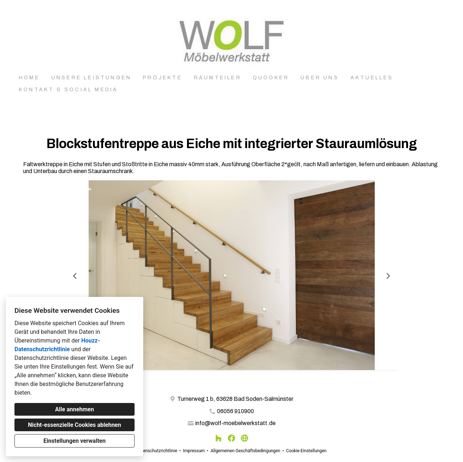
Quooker (271, 77)
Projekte (162, 77)
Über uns (320, 77)
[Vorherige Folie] (75, 276)
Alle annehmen (74, 409)
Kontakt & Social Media (68, 89)
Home (29, 77)
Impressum (194, 450)
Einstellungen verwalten (74, 440)
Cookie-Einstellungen (306, 450)
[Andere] (244, 438)
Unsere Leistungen (91, 77)
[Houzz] (218, 438)
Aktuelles (372, 77)
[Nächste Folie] (388, 276)
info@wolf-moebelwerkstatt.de (235, 423)
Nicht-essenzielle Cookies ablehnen (74, 424)
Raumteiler (217, 77)
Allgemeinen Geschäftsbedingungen (245, 450)
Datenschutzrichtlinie (156, 450)
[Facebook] (231, 438)
